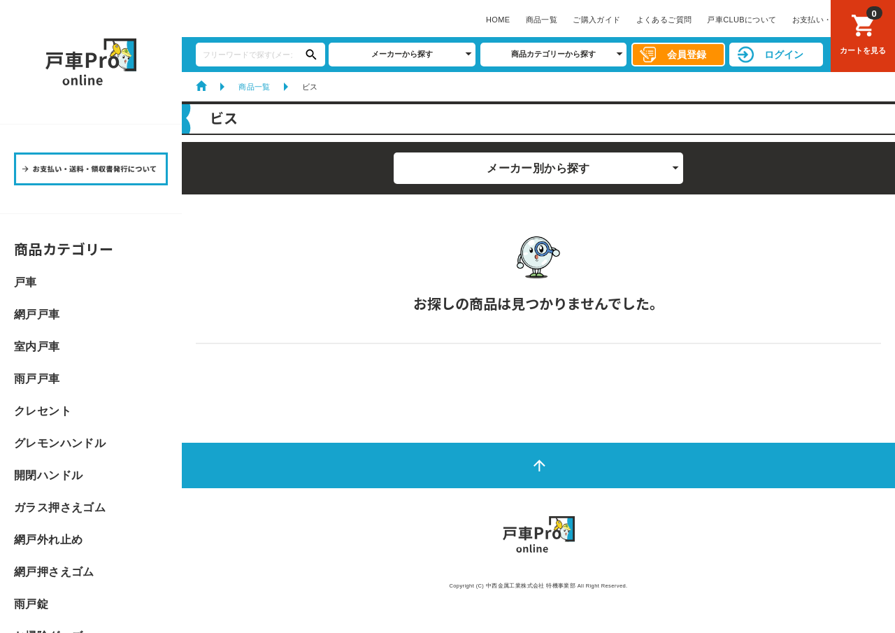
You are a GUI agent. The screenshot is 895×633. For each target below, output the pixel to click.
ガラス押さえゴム (60, 507)
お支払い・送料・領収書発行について (563, 19)
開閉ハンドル (48, 475)
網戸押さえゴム (54, 572)
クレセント (42, 411)
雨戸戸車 (37, 379)
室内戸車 (37, 347)
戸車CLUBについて (444, 19)
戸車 (25, 282)
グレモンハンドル (60, 443)
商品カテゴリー (64, 249)
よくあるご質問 (367, 19)
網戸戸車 (37, 314)
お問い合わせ (733, 19)
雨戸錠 (31, 604)
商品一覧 (245, 19)
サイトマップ (670, 19)
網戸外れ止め (48, 540)
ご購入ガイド (299, 19)
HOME (201, 19)
